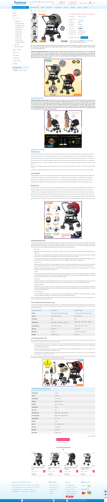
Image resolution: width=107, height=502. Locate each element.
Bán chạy (49, 7)
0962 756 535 (34, 491)
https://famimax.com (30, 489)
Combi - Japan (82, 16)
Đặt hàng (84, 37)
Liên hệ (86, 7)
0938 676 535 (72, 4)
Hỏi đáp (73, 7)
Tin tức (66, 7)
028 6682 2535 (73, 2)
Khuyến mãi (58, 7)
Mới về (42, 7)
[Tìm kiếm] (44, 4)
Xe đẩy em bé (37, 10)
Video (79, 7)
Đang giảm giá (35, 7)
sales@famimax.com (18, 489)
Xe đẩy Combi (44, 10)
